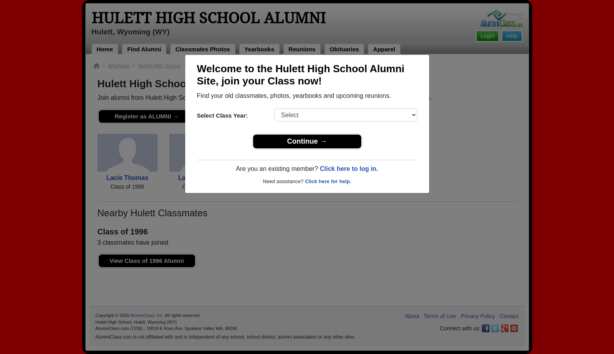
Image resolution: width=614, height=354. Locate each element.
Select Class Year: (222, 115)
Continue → (307, 141)
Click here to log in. (349, 168)
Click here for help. (328, 181)
